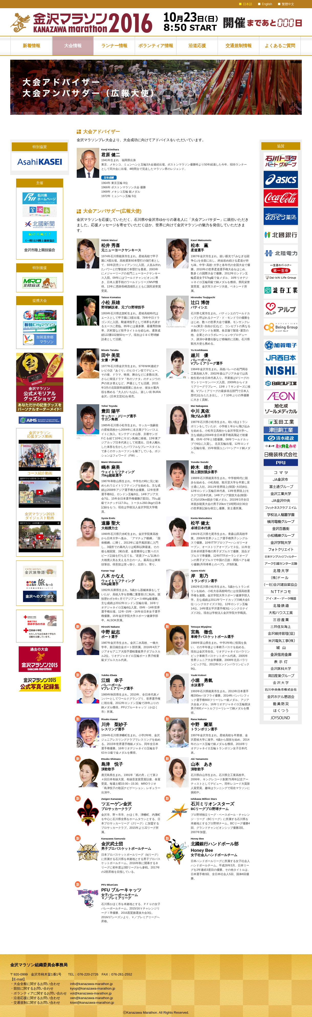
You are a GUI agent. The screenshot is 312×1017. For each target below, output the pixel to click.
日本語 (247, 4)
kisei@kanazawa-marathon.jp (92, 1002)
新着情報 (31, 45)
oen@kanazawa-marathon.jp (91, 998)
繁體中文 (288, 4)
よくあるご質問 (280, 45)
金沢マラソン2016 (81, 23)
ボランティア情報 (155, 45)
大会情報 (73, 45)
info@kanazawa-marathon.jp (91, 984)
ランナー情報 (114, 45)
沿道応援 (197, 45)
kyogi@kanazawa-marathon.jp (92, 988)
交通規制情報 (239, 45)
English (267, 4)
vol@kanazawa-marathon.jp (91, 993)
